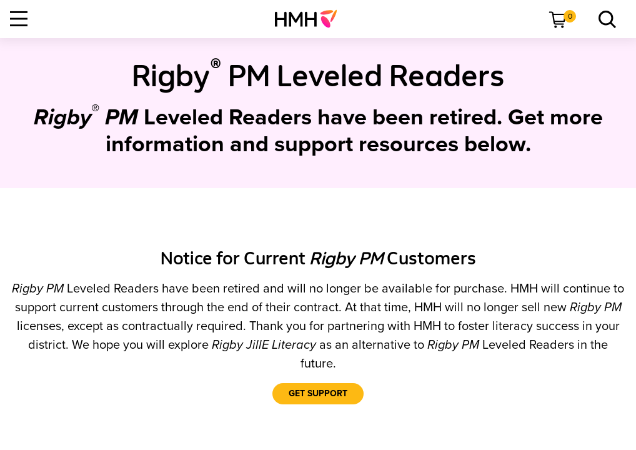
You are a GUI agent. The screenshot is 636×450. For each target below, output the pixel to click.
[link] (311, 19)
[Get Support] (318, 393)
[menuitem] (311, 19)
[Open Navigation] (18, 19)
